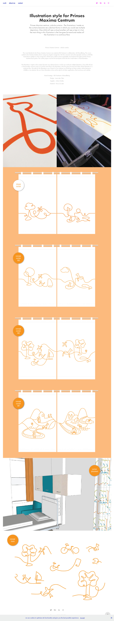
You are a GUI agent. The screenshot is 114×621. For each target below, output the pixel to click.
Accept (82, 618)
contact (20, 3)
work (4, 3)
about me (12, 3)
